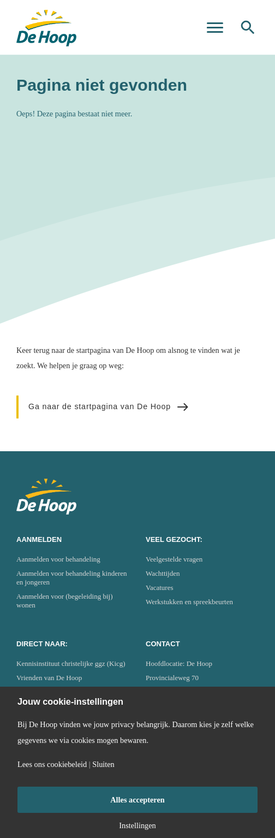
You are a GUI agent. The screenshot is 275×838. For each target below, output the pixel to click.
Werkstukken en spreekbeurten (189, 602)
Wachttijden (163, 573)
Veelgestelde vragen (174, 559)
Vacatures (160, 587)
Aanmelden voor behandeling (58, 559)
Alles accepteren (137, 799)
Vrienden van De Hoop (49, 678)
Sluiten (103, 764)
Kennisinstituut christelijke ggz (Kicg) (70, 663)
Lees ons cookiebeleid (52, 764)
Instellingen (137, 825)
